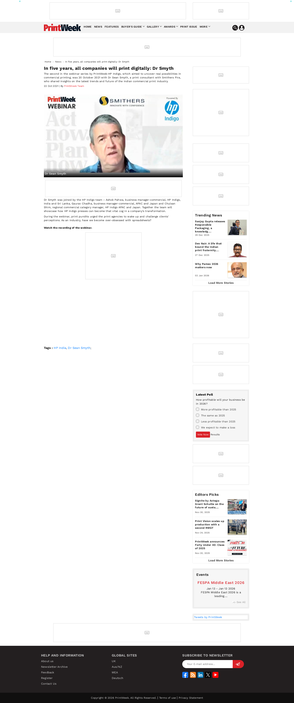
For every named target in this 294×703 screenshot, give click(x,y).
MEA (115, 672)
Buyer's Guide (131, 26)
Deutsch (117, 678)
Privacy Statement (191, 697)
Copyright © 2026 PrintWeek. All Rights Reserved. (124, 697)
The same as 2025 (210, 415)
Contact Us (48, 683)
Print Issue (188, 26)
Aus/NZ (117, 666)
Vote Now (203, 434)
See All (238, 602)
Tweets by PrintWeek (208, 617)
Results (215, 434)
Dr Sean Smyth (78, 348)
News (98, 26)
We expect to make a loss (215, 427)
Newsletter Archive (54, 666)
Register (47, 678)
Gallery (153, 26)
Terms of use (167, 697)
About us (47, 661)
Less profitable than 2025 (215, 421)
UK (114, 661)
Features (112, 26)
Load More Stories (221, 283)
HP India (60, 348)
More (204, 26)
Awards (169, 26)
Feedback (47, 672)
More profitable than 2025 (216, 409)
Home (88, 26)
